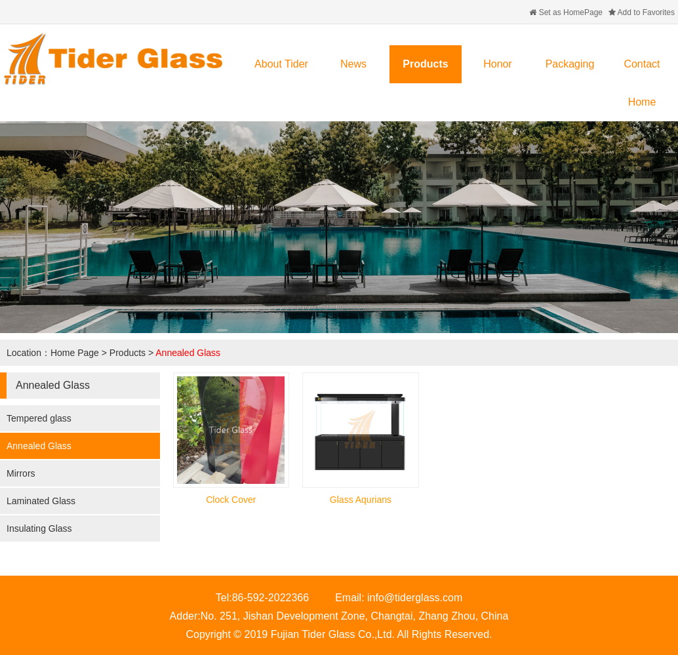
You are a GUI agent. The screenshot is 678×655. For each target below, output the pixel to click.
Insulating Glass (39, 528)
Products (425, 63)
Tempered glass (39, 418)
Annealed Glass (187, 352)
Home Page (74, 352)
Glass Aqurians (360, 499)
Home (642, 102)
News (353, 63)
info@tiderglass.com (414, 597)
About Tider (281, 63)
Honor (497, 63)
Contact (642, 63)
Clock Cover (231, 499)
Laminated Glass (41, 501)
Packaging (570, 63)
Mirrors (21, 473)
